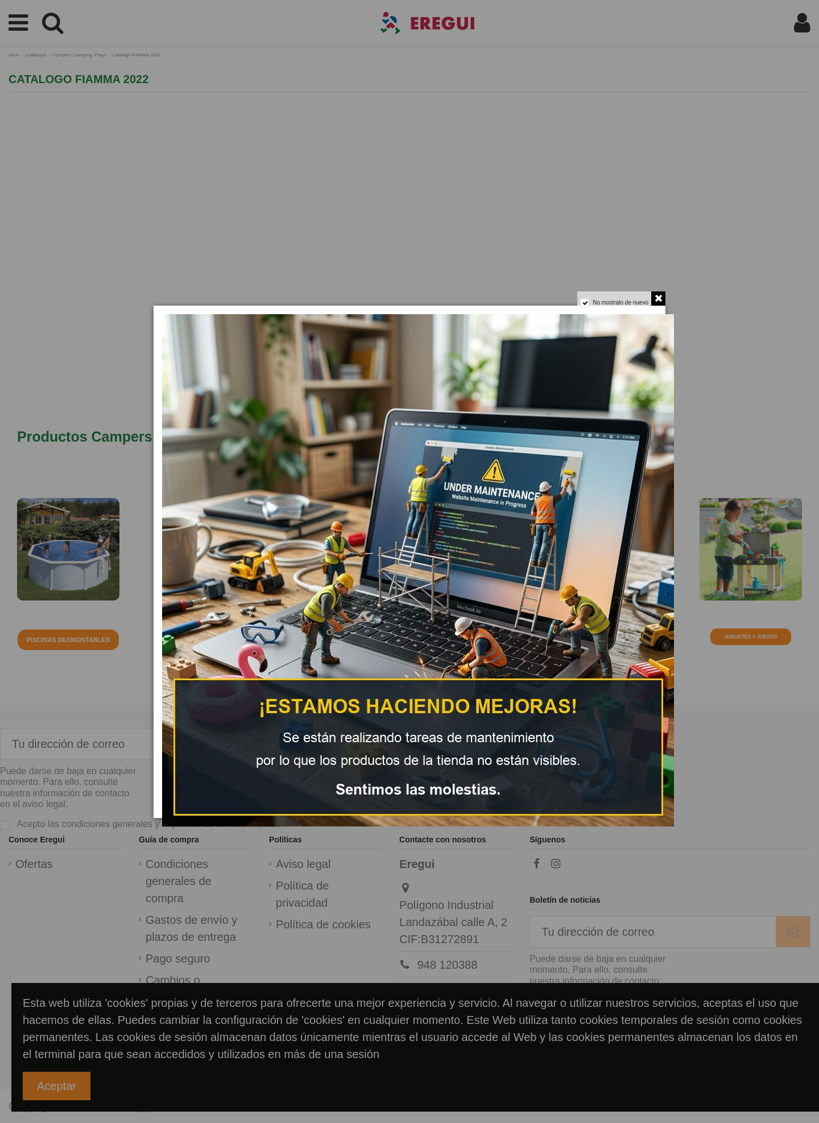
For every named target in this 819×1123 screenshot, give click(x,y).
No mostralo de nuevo (616, 307)
